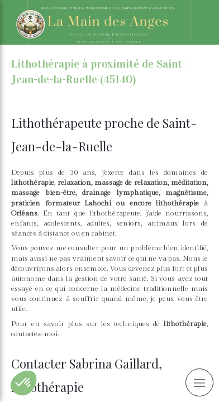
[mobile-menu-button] (199, 382)
